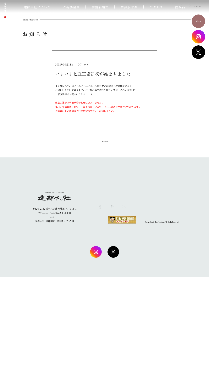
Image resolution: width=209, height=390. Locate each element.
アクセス (156, 7)
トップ (141, 104)
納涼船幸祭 (129, 7)
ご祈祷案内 (71, 7)
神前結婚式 (100, 7)
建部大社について (37, 7)
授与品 (180, 7)
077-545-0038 (45, 326)
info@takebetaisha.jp (57, 330)
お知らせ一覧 (155, 104)
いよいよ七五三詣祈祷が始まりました (184, 104)
